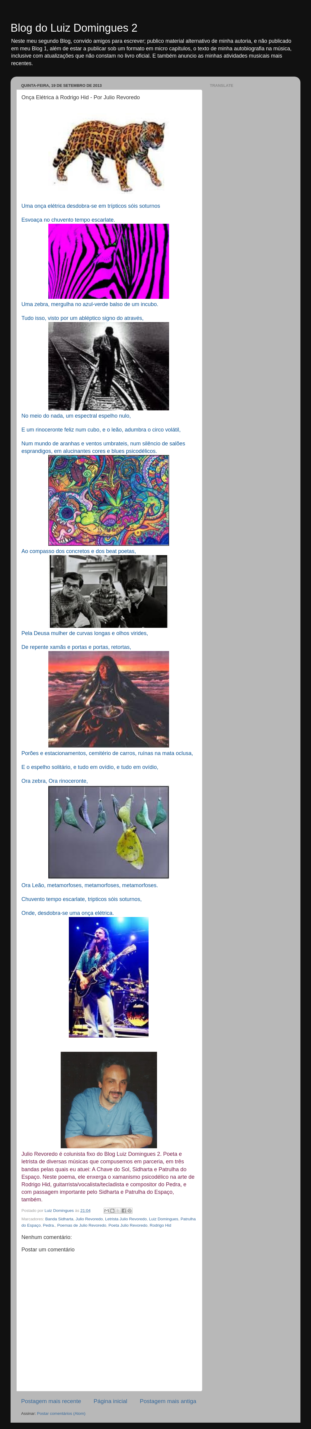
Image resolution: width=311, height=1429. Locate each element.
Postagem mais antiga (168, 1401)
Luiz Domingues (163, 1219)
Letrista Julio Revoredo (126, 1219)
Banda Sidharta (59, 1219)
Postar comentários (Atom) (61, 1413)
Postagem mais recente (51, 1401)
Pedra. (49, 1225)
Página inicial (110, 1401)
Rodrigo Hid (160, 1225)
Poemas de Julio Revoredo (81, 1225)
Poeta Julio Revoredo (127, 1225)
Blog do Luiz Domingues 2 (74, 28)
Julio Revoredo (89, 1219)
